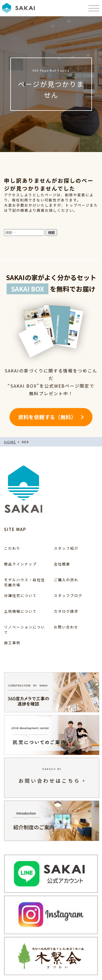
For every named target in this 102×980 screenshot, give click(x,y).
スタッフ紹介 (66, 548)
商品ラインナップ (20, 564)
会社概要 (62, 564)
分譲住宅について (20, 595)
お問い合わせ (66, 627)
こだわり (12, 548)
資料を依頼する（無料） (47, 417)
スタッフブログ (68, 595)
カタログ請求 (66, 611)
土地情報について (20, 611)
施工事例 (12, 642)
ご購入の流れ (66, 579)
